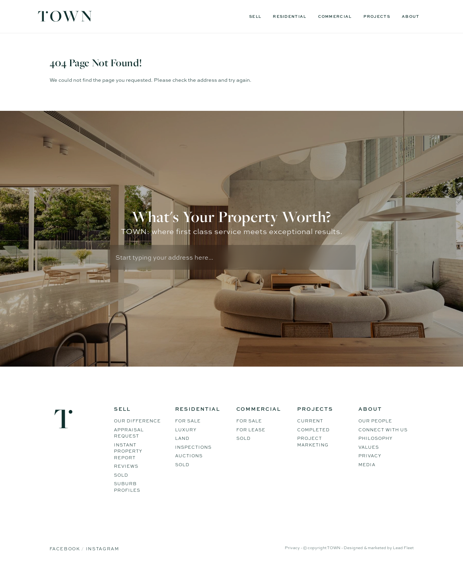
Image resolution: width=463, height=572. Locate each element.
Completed (313, 429)
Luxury (185, 429)
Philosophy (375, 438)
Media (366, 464)
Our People (375, 421)
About (411, 16)
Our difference (137, 421)
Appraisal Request (129, 433)
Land (182, 438)
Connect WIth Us (383, 429)
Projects (376, 16)
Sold (121, 475)
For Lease (250, 429)
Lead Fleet (403, 547)
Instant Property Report (128, 451)
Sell (255, 16)
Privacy (369, 455)
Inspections (193, 447)
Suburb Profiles (127, 487)
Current (310, 421)
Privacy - (294, 547)
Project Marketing (313, 442)
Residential (289, 16)
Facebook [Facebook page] (66, 548)
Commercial (335, 16)
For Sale (188, 421)
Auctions (189, 455)
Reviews (126, 466)
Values (368, 447)
